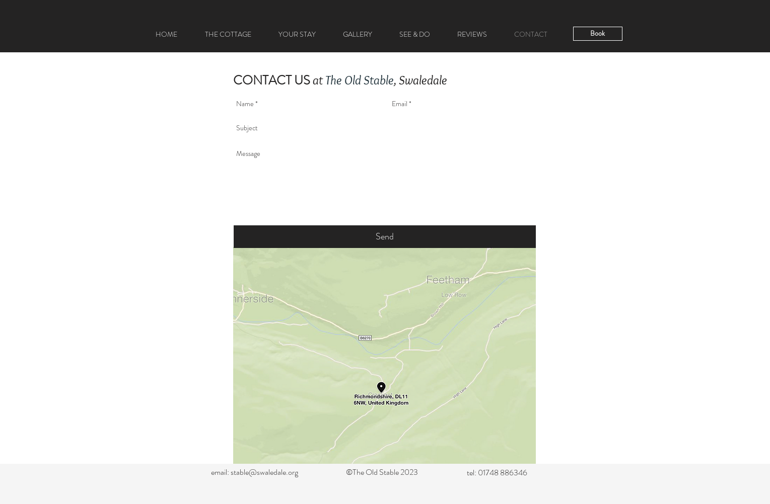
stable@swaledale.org (264, 472)
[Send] (385, 236)
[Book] (597, 34)
